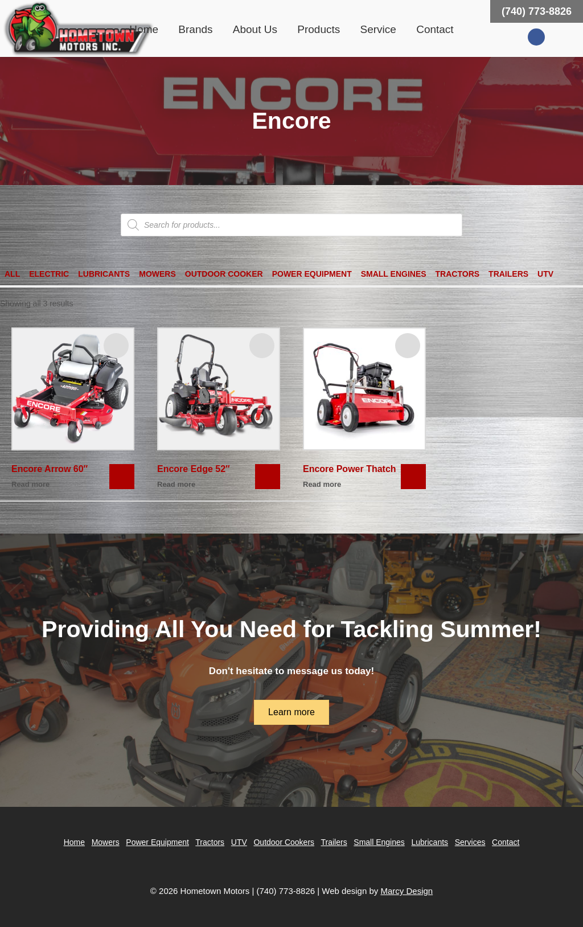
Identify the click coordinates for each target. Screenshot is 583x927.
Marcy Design (406, 891)
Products (318, 29)
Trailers (508, 273)
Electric (49, 273)
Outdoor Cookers (283, 842)
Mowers (157, 273)
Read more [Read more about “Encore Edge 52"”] (176, 484)
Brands (195, 29)
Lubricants (104, 273)
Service (378, 29)
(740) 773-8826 (537, 11)
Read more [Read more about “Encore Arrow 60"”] (30, 484)
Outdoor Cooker (224, 273)
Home (143, 29)
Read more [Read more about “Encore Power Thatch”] (322, 484)
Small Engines (393, 273)
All (12, 273)
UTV (545, 273)
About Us (255, 29)
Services (470, 842)
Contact (434, 29)
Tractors (458, 273)
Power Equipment (312, 273)
